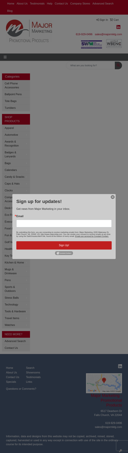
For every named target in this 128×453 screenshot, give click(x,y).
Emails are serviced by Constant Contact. (92, 236)
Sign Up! (64, 245)
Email (20, 216)
